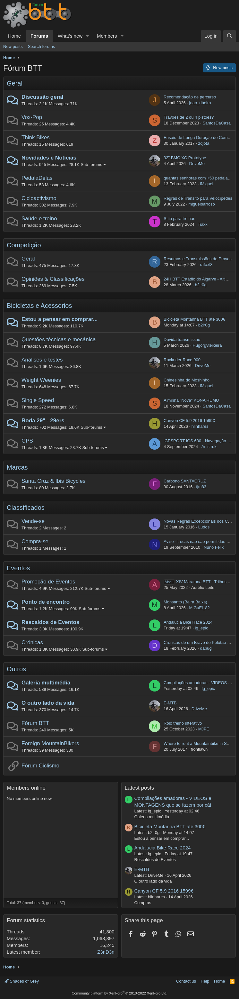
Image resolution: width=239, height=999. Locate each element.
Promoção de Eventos (48, 582)
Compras (142, 902)
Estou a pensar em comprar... (59, 319)
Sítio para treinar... (181, 218)
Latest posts (139, 788)
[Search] (229, 36)
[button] (87, 36)
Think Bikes (35, 137)
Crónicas (32, 642)
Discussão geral (42, 97)
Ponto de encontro (45, 602)
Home (14, 36)
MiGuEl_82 (199, 607)
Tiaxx (203, 224)
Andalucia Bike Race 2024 (188, 622)
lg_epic (201, 628)
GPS (27, 441)
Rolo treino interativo (183, 723)
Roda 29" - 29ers (42, 420)
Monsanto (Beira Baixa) (185, 602)
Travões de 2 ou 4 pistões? (189, 117)
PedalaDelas (36, 178)
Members (107, 36)
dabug (205, 648)
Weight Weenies (41, 380)
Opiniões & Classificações (53, 279)
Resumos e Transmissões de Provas (198, 258)
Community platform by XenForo (119, 993)
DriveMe (197, 163)
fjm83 (201, 486)
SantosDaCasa (216, 123)
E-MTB (170, 703)
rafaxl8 (206, 264)
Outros (16, 669)
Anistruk (209, 446)
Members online (26, 788)
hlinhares (200, 426)
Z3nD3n (105, 952)
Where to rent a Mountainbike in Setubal (201, 743)
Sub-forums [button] (91, 164)
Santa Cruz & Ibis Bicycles (53, 481)
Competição (24, 245)
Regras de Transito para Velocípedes (198, 198)
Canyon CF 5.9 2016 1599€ (189, 420)
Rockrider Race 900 (182, 359)
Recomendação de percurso (190, 97)
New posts (13, 46)
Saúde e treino (39, 218)
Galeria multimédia (45, 683)
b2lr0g (201, 284)
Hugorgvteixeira (207, 345)
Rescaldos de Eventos (50, 622)
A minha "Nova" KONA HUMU (191, 400)
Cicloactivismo (38, 198)
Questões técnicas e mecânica (58, 339)
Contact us (186, 981)
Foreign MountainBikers (50, 743)
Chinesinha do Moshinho (186, 380)
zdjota (203, 143)
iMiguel (206, 183)
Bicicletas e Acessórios (39, 305)
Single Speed (37, 400)
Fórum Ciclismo (40, 766)
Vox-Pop (31, 117)
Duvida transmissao (182, 339)
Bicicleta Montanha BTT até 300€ (194, 319)
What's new (70, 36)
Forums (39, 36)
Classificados (26, 507)
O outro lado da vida (47, 703)
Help (205, 981)
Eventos (18, 568)
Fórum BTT (35, 723)
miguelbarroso (201, 204)
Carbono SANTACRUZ (185, 481)
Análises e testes (42, 360)
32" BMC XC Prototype (185, 157)
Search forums (41, 46)
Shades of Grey (21, 981)
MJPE (203, 729)
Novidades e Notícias (48, 158)
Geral (14, 83)
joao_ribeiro (200, 102)
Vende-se (33, 521)
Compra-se (34, 541)
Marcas (17, 467)
